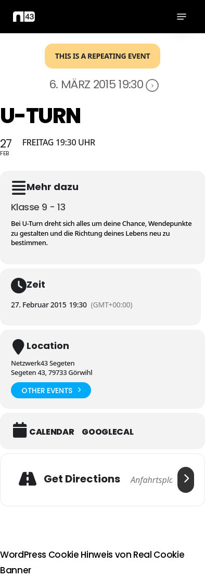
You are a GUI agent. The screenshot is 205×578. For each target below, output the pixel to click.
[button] (181, 16)
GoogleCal (107, 432)
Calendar (51, 432)
